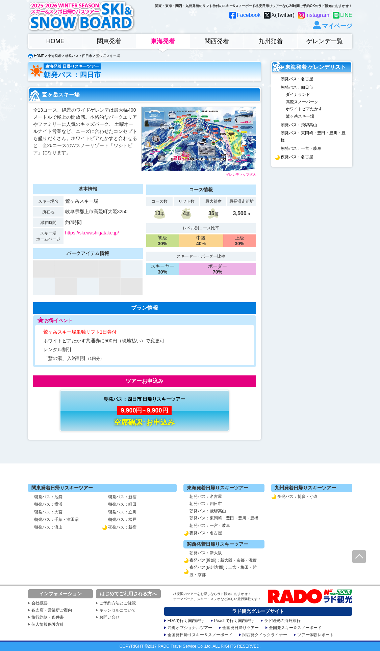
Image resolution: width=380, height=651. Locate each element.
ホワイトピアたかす (304, 109)
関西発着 (217, 41)
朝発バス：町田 (122, 504)
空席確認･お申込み (144, 422)
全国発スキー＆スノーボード (295, 627)
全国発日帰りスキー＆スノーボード (200, 634)
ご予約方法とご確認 (117, 603)
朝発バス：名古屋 (297, 79)
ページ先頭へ (359, 556)
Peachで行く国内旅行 (234, 620)
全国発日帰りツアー (240, 627)
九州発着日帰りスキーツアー (305, 487)
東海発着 (163, 41)
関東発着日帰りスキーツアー (62, 487)
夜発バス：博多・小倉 (297, 496)
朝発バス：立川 (122, 512)
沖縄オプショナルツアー (190, 627)
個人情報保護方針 (47, 624)
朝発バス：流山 (48, 527)
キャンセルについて (117, 610)
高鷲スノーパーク (302, 102)
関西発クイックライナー (265, 634)
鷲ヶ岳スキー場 (300, 116)
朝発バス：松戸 (122, 519)
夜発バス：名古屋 (297, 156)
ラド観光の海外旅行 (282, 620)
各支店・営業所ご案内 (51, 610)
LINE (346, 15)
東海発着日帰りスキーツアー (217, 487)
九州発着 (270, 41)
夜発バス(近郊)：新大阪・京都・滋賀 (223, 560)
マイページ (337, 26)
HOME (55, 41)
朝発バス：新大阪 (205, 552)
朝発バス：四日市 (78, 56)
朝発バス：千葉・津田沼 (56, 519)
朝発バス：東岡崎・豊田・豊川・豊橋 (313, 137)
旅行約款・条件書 (47, 617)
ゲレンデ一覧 (324, 41)
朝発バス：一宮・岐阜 (301, 148)
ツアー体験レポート (315, 634)
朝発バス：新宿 (122, 496)
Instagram (317, 15)
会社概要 (39, 603)
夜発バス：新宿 (122, 527)
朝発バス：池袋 (48, 496)
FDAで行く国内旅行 (186, 620)
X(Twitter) (282, 15)
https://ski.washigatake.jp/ (92, 232)
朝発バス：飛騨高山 (299, 124)
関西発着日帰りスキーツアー (217, 544)
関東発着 (109, 41)
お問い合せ (109, 617)
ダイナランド (298, 94)
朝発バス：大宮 (48, 512)
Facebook (248, 15)
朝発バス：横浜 (48, 504)
